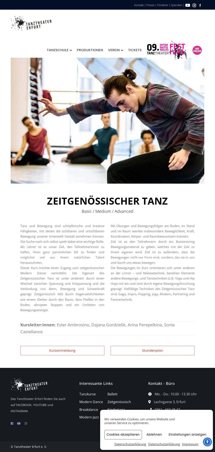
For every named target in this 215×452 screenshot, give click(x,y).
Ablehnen (154, 434)
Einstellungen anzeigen (187, 434)
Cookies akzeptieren (123, 434)
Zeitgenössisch (119, 402)
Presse (150, 5)
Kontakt (139, 5)
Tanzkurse (87, 394)
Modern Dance (91, 402)
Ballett (113, 394)
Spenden (176, 5)
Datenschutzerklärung (130, 444)
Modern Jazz (89, 417)
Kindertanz (116, 409)
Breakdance (88, 409)
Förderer (162, 5)
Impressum (190, 444)
